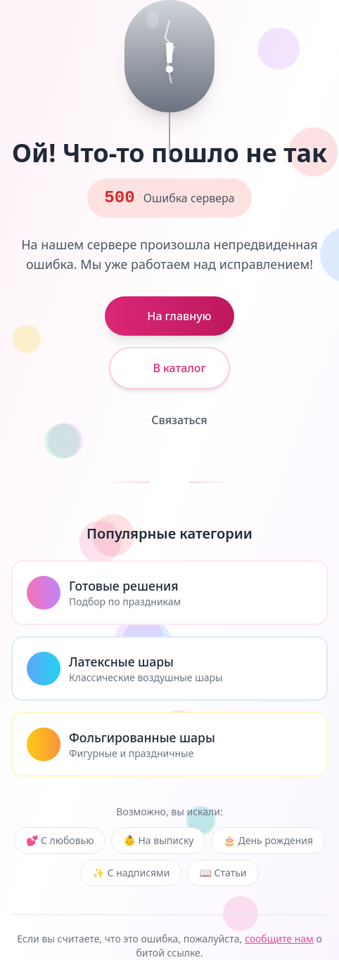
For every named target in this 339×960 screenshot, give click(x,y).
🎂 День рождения (268, 840)
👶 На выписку (158, 840)
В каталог (169, 368)
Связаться (169, 420)
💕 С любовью (60, 840)
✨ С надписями (131, 872)
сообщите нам (279, 938)
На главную (169, 316)
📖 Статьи (222, 872)
